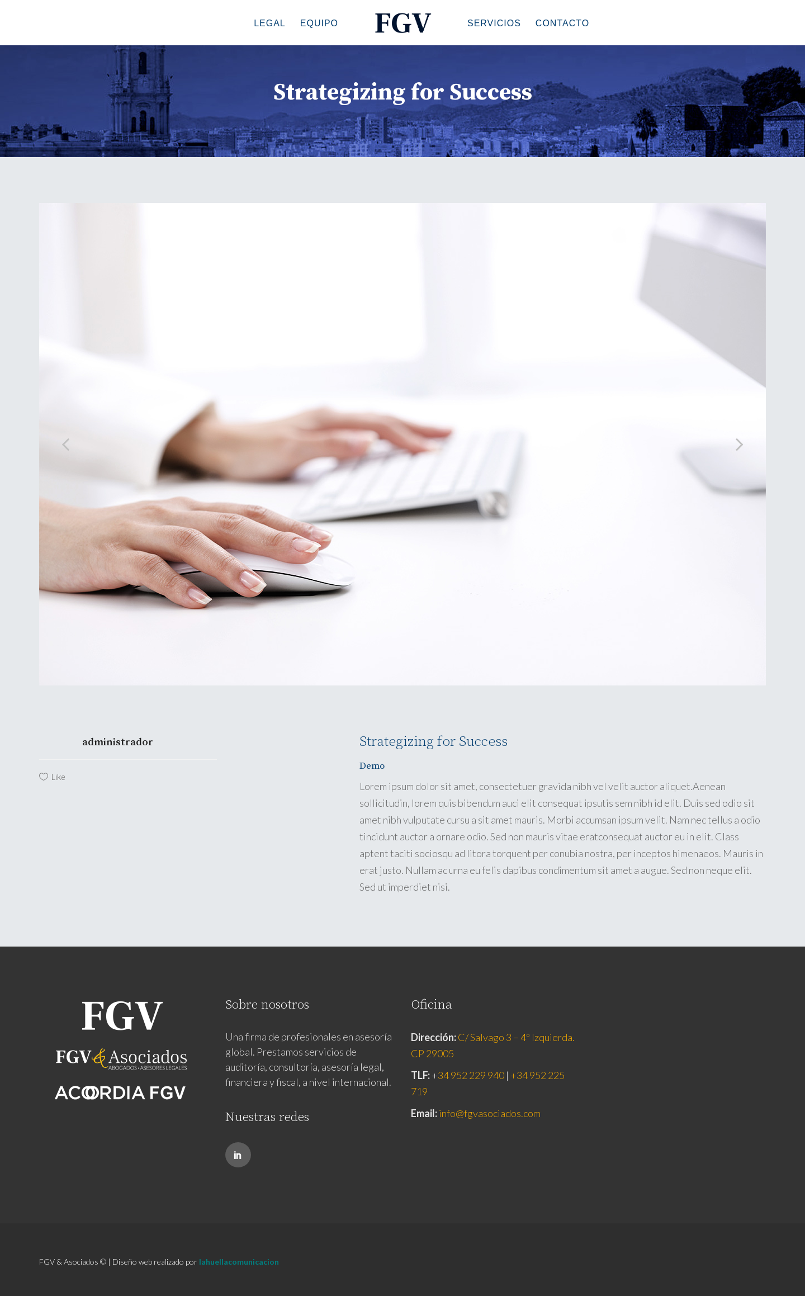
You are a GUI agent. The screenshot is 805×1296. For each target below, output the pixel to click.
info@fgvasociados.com (490, 1113)
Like (58, 776)
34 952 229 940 (471, 1075)
